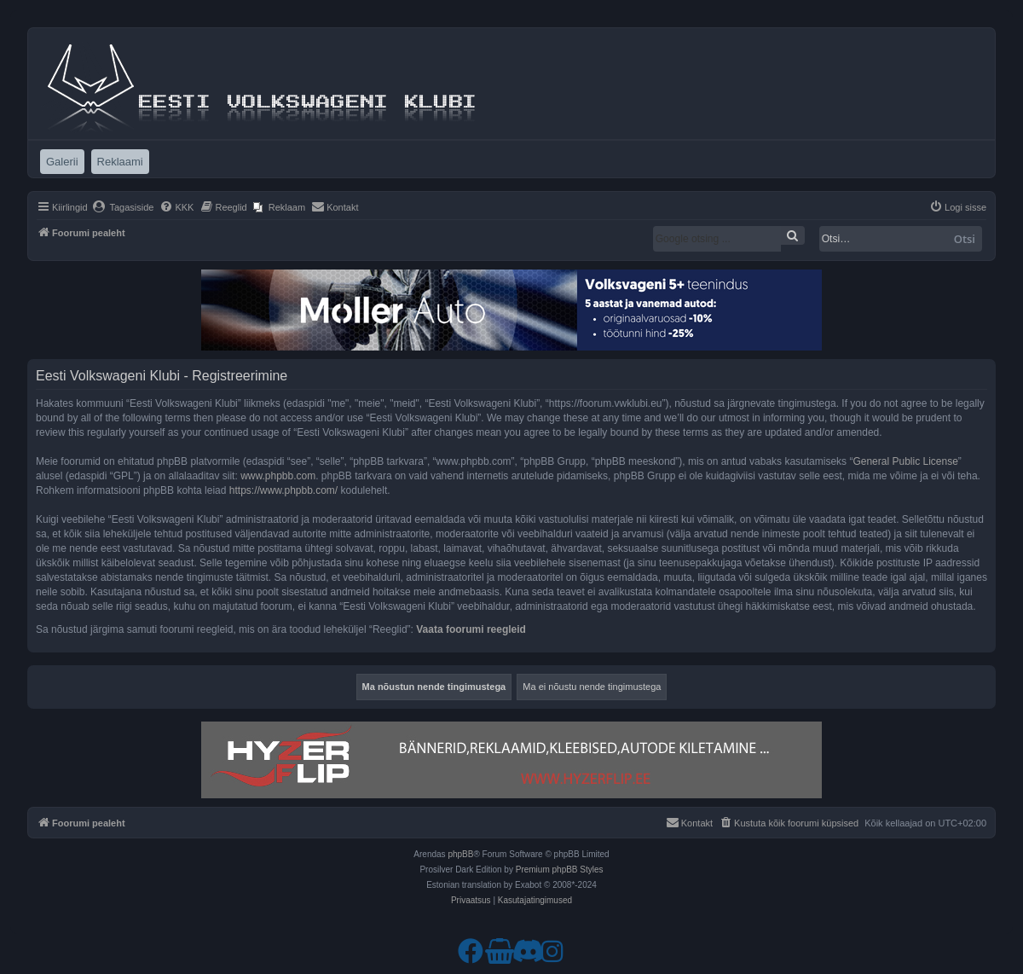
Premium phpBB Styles (560, 869)
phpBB (460, 854)
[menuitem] (123, 207)
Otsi (964, 238)
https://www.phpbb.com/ (283, 490)
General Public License (904, 461)
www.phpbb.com (277, 476)
